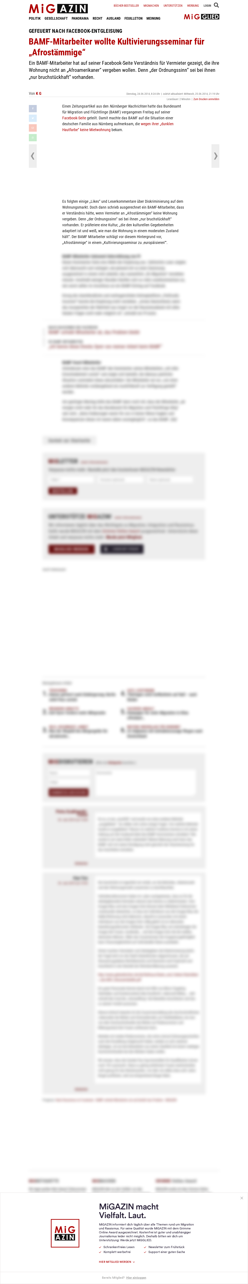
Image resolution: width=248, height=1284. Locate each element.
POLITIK (35, 18)
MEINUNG (153, 18)
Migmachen (151, 5)
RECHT (97, 18)
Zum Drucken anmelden (206, 99)
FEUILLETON (133, 18)
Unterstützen (173, 5)
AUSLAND (113, 18)
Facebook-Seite (74, 117)
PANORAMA (80, 18)
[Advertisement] (124, 164)
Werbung (193, 5)
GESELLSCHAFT (56, 18)
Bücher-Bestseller (126, 5)
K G (38, 93)
